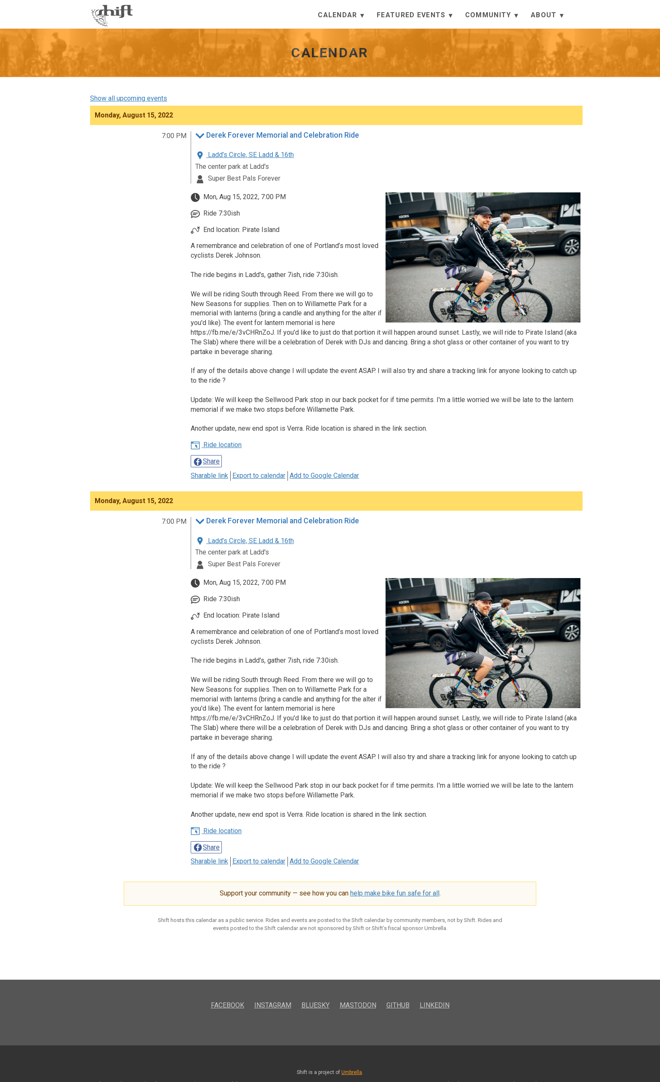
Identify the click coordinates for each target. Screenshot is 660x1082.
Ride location (216, 445)
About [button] (547, 15)
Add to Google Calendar (324, 476)
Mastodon (358, 1005)
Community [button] (491, 15)
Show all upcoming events (128, 98)
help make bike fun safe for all (394, 893)
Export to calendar (258, 476)
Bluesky (315, 1005)
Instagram (272, 1005)
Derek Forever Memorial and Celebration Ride (277, 136)
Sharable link (209, 476)
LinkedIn (435, 1005)
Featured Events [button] (414, 15)
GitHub (398, 1005)
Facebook (227, 1005)
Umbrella (351, 1072)
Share (206, 462)
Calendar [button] (341, 15)
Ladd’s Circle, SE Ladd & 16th (244, 155)
